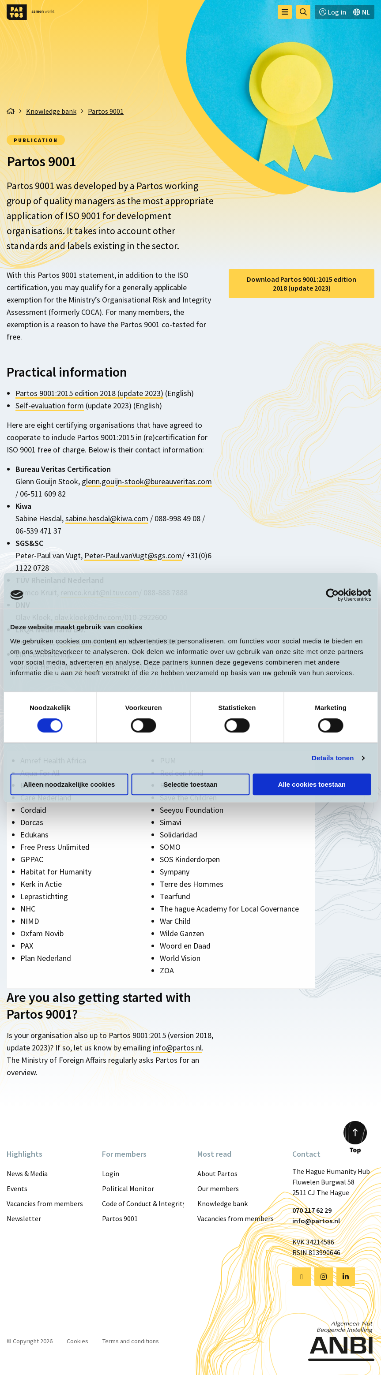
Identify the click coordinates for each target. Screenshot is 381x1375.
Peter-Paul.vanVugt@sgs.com (133, 555)
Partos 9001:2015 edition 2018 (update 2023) (89, 393)
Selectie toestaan (190, 784)
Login (110, 1173)
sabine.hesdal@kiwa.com (106, 518)
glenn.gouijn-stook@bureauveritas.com (147, 481)
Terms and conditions (130, 1341)
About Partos (217, 1173)
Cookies (77, 1341)
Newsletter (24, 1218)
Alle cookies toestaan (312, 784)
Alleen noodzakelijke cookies (69, 784)
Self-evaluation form (49, 405)
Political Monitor (128, 1188)
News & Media (27, 1173)
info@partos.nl (177, 1047)
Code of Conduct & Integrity (143, 1203)
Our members (218, 1188)
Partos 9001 (120, 1218)
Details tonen (333, 758)
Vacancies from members (45, 1203)
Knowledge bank (222, 1203)
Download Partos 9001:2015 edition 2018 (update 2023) (301, 283)
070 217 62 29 (312, 1210)
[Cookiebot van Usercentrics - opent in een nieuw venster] (332, 595)
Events (17, 1188)
